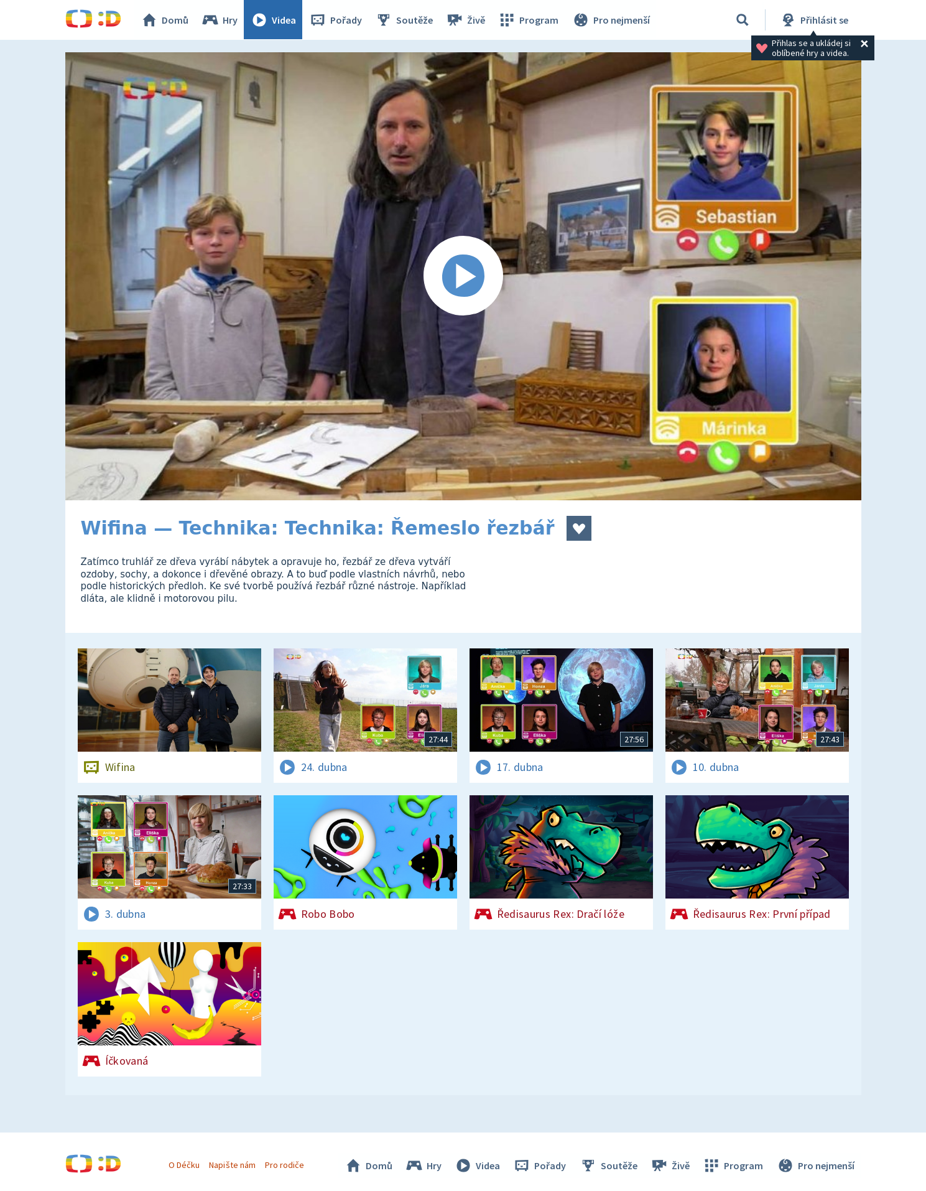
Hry (220, 20)
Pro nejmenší (611, 20)
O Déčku (184, 1164)
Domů (165, 20)
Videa (274, 20)
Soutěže (405, 20)
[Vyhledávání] (742, 20)
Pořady (336, 20)
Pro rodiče (284, 1164)
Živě (466, 20)
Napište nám (233, 1164)
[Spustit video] (463, 276)
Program (529, 20)
